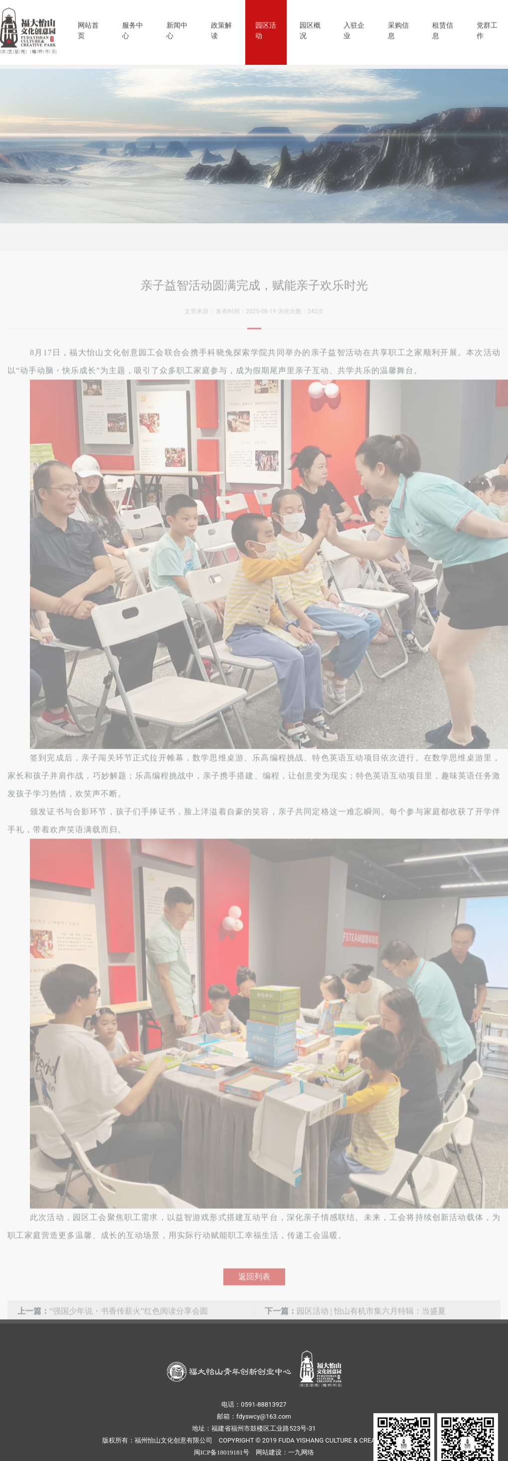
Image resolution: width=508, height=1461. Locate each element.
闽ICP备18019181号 (221, 1452)
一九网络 (301, 1452)
